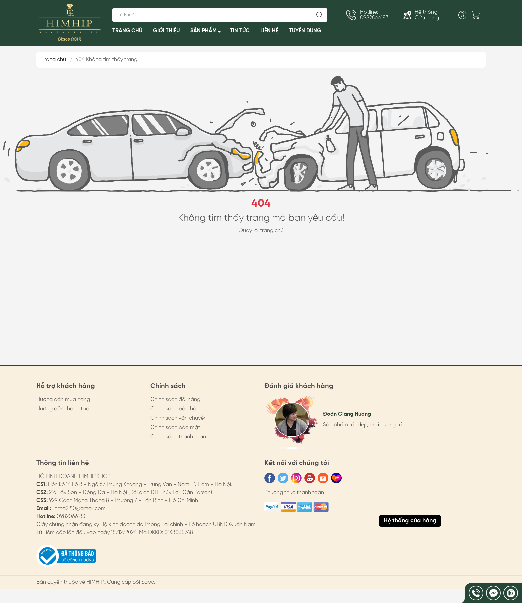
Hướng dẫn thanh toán (64, 409)
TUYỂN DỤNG (305, 31)
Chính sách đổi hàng (175, 399)
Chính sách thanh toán (178, 437)
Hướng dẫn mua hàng (63, 399)
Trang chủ (54, 59)
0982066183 (71, 516)
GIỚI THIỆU (166, 31)
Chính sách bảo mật (175, 427)
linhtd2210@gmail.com (79, 508)
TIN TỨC (240, 31)
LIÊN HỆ (269, 31)
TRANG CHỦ (127, 31)
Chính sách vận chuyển (178, 418)
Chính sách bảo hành (176, 409)
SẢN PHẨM (207, 32)
